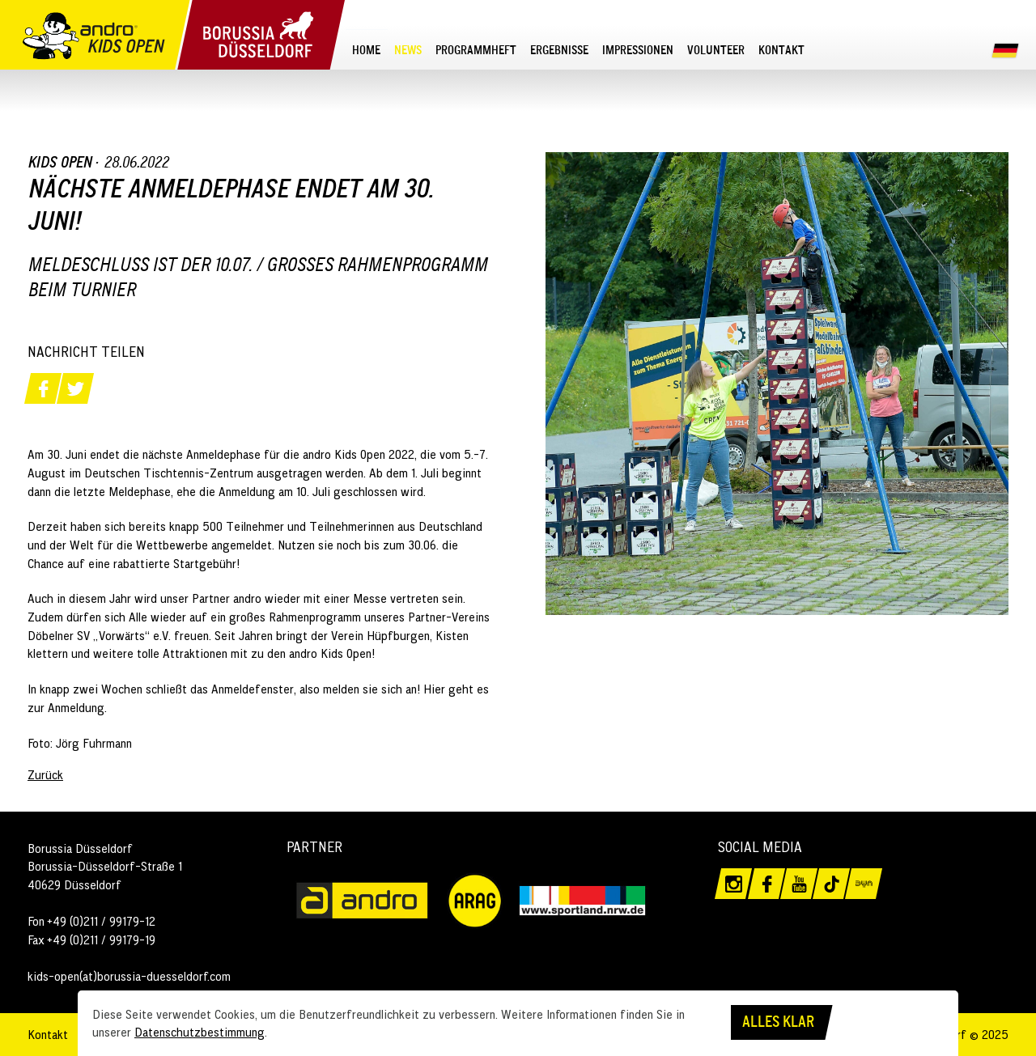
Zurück (45, 774)
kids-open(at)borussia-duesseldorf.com (129, 976)
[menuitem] (367, 49)
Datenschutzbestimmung (199, 1032)
